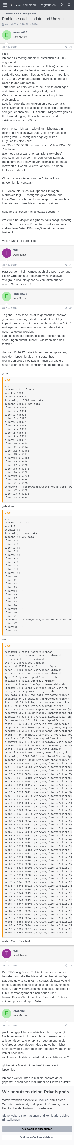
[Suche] (69, 5)
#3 (70, 308)
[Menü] (5, 5)
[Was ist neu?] (61, 5)
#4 (70, 965)
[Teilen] (65, 47)
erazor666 (11, 24)
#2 (70, 265)
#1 (70, 47)
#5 (70, 1025)
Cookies (42, 1100)
